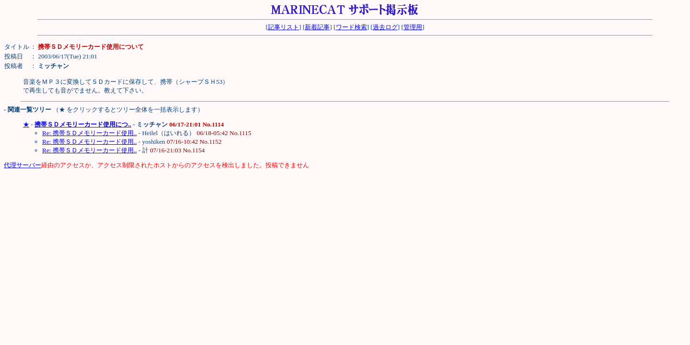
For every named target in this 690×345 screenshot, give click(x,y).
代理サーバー (22, 165)
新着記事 (317, 27)
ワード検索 (351, 27)
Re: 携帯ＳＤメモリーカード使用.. (89, 133)
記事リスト (283, 27)
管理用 (412, 27)
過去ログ (385, 27)
